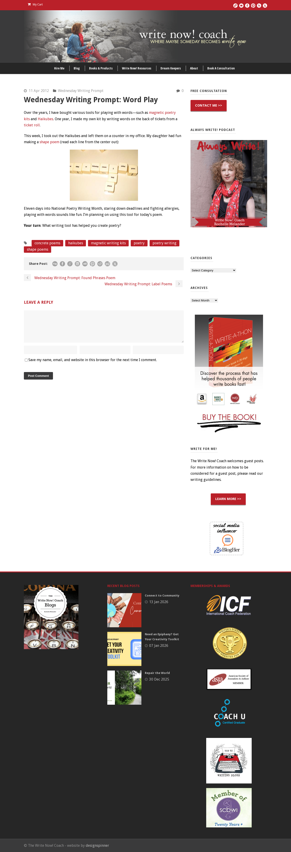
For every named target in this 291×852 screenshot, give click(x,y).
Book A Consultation (221, 68)
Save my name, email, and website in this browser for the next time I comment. (92, 365)
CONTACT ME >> (208, 105)
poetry (139, 243)
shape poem (49, 142)
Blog (77, 68)
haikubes (75, 243)
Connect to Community (162, 595)
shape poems (37, 249)
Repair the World (157, 673)
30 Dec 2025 (159, 679)
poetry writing (164, 243)
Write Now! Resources (136, 68)
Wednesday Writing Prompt (80, 91)
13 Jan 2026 (158, 602)
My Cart (35, 4)
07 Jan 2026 (158, 645)
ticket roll (32, 125)
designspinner (97, 845)
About (194, 68)
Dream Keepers (171, 68)
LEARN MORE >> (228, 499)
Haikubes (45, 119)
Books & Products (101, 68)
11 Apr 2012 (39, 91)
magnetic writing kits (108, 243)
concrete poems (47, 243)
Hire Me (59, 68)
